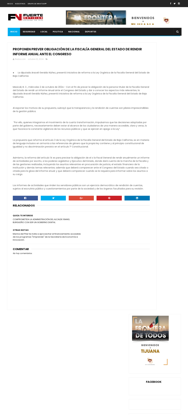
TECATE (165, 258)
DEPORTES (90, 31)
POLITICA (57, 31)
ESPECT (137, 241)
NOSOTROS (20, 4)
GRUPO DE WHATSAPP (37, 4)
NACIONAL (73, 31)
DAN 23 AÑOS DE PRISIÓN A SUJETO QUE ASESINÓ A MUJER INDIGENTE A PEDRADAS (163, 174)
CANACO (156, 230)
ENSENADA (170, 236)
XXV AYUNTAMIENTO (153, 263)
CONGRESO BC (141, 236)
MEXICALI (159, 247)
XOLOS (137, 263)
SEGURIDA (138, 258)
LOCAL (43, 31)
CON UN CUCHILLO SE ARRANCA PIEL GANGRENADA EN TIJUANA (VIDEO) (160, 157)
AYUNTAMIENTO (141, 230)
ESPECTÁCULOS (152, 241)
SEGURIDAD (28, 31)
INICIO (10, 4)
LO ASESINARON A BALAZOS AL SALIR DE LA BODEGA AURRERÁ (162, 189)
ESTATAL (138, 247)
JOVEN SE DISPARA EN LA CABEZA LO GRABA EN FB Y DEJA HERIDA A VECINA (162, 203)
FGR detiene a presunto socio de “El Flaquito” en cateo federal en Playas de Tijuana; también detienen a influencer (35, 391)
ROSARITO (164, 252)
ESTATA (166, 241)
